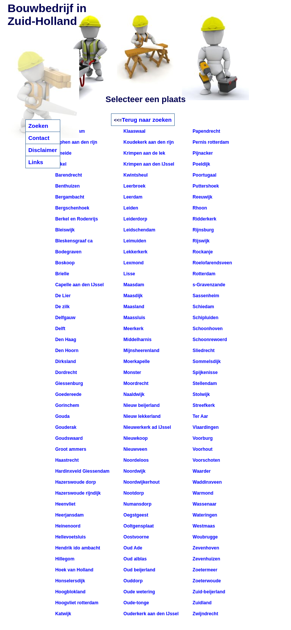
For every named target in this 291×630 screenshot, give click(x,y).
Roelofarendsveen (211, 262)
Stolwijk (200, 394)
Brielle (61, 273)
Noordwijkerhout (141, 482)
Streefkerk (203, 405)
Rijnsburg (202, 230)
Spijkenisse (204, 372)
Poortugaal (203, 175)
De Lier (62, 295)
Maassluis (134, 317)
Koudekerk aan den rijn (148, 142)
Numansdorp (137, 504)
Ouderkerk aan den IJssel (150, 613)
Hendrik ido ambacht (77, 548)
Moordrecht (135, 383)
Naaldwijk (133, 394)
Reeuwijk (201, 197)
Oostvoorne (135, 537)
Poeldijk (200, 164)
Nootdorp (133, 493)
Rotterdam (203, 273)
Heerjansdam (69, 515)
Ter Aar (199, 416)
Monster (131, 372)
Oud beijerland (138, 570)
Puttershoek (205, 186)
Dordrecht (65, 372)
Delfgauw (64, 317)
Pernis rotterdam (210, 142)
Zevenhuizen (205, 559)
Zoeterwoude (206, 580)
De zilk (61, 306)
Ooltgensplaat (138, 526)
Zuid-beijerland (208, 591)
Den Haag (65, 339)
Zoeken (38, 126)
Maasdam (133, 284)
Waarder (201, 471)
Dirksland (65, 361)
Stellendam (204, 383)
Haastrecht (66, 460)
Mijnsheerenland (141, 350)
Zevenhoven (205, 548)
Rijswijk (200, 241)
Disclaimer (42, 150)
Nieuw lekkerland (141, 416)
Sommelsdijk (206, 361)
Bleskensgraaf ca (73, 241)
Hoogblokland (69, 591)
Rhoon (199, 208)
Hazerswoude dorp (75, 482)
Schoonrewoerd (209, 339)
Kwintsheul (135, 175)
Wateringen (204, 515)
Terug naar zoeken (147, 119)
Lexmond (133, 262)
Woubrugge (204, 537)
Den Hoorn (66, 350)
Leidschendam (138, 230)
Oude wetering (138, 591)
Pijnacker (202, 153)
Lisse (128, 273)
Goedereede (67, 394)
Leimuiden (134, 241)
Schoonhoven (207, 328)
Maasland (133, 306)
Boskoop (64, 262)
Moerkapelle (136, 361)
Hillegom (64, 559)
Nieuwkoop (135, 438)
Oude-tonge (135, 602)
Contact (39, 138)
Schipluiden (204, 317)
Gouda (61, 416)
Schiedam (202, 306)
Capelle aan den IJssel (78, 284)
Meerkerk (133, 328)
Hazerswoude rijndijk (77, 493)
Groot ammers (70, 449)
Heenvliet (64, 504)
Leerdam (132, 197)
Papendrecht (205, 131)
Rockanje (202, 251)
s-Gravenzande (208, 284)
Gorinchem (66, 405)
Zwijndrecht (204, 613)
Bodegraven (67, 251)
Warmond (202, 493)
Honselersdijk (69, 580)
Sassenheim (205, 295)
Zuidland (201, 602)
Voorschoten (205, 460)
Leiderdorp (134, 219)
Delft (59, 328)
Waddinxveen (206, 482)
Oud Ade (132, 548)
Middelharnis (137, 339)
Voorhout (202, 449)
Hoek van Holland (73, 570)
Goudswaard (68, 438)
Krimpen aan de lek (143, 153)
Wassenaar (203, 504)
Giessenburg (68, 383)
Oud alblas (134, 559)
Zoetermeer (204, 570)
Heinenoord (67, 526)
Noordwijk (134, 471)
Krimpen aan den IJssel (148, 164)
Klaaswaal (134, 131)
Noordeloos (135, 460)
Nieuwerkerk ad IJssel (146, 427)
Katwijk (62, 613)
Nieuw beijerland (141, 405)
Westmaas (203, 526)
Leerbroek (134, 186)
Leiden (130, 208)
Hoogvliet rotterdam (76, 602)
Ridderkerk (203, 219)
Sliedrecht (202, 350)
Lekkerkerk (135, 251)
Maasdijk (132, 295)
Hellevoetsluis (70, 537)
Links (35, 162)
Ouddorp (132, 580)
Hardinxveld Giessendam (82, 471)
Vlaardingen (205, 427)
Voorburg (202, 438)
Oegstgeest (135, 515)
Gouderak (65, 427)
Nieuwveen (134, 449)
